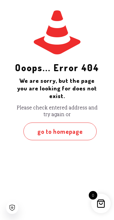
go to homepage (60, 131)
